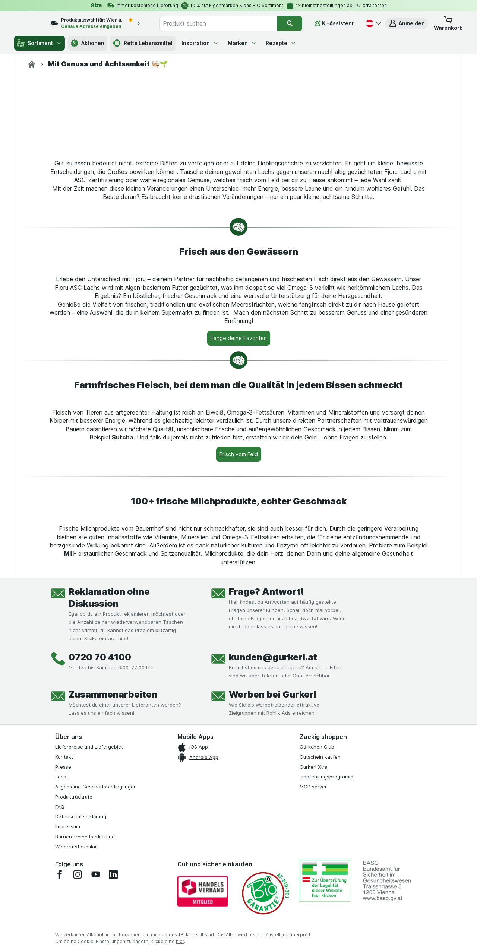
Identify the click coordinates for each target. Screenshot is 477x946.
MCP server (313, 924)
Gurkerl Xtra (314, 905)
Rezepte (281, 43)
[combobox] (226, 23)
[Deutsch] (372, 23)
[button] (406, 23)
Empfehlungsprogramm (326, 914)
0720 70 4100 (100, 795)
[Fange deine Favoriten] (238, 476)
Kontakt (64, 895)
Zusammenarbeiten (113, 832)
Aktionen (87, 43)
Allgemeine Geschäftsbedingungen (96, 924)
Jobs (60, 914)
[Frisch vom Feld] (238, 592)
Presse (63, 905)
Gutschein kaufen (320, 895)
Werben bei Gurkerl (272, 832)
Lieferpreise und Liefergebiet (89, 885)
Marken (242, 43)
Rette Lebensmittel (143, 43)
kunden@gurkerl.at (273, 795)
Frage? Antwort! (266, 729)
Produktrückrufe (73, 934)
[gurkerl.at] (31, 64)
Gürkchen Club (317, 885)
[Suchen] (290, 23)
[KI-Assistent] (334, 23)
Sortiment (39, 43)
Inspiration (200, 43)
